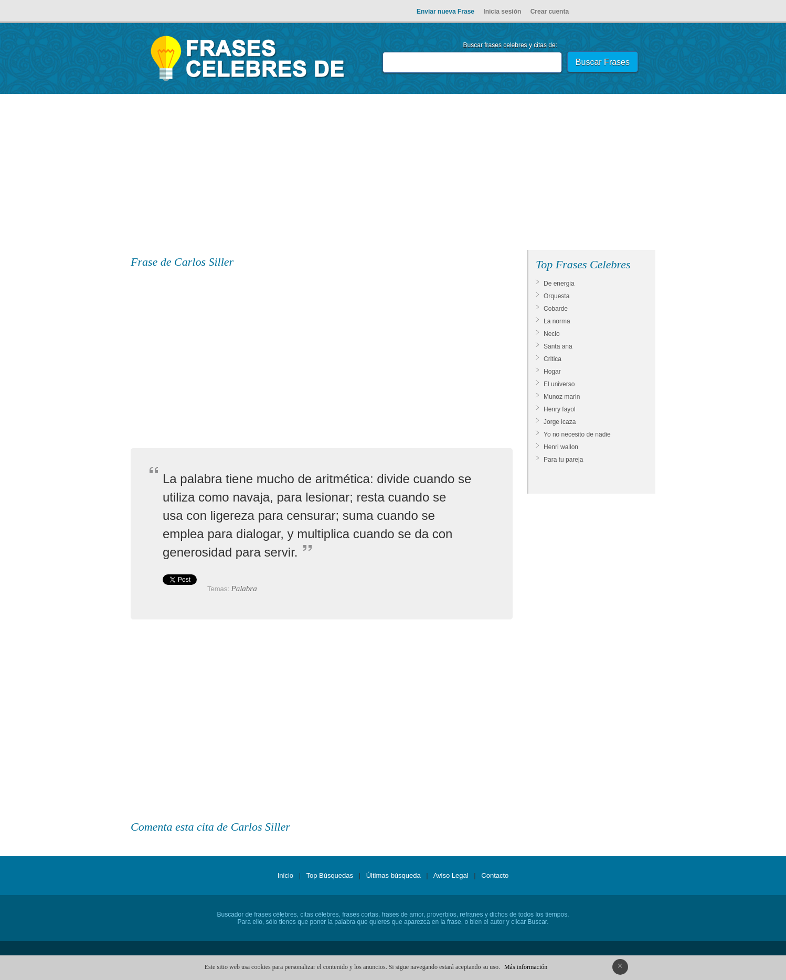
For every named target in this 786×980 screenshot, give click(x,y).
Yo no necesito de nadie (577, 434)
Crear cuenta (549, 11)
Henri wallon (561, 447)
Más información (525, 967)
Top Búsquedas (329, 875)
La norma (557, 321)
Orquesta (556, 296)
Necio (552, 333)
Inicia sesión (502, 11)
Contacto (494, 875)
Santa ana (558, 346)
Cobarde (556, 308)
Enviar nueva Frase (445, 11)
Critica (552, 359)
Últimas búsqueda (393, 875)
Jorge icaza (560, 422)
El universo (559, 384)
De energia (559, 283)
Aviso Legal (451, 875)
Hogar (552, 371)
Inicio (285, 875)
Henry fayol (560, 409)
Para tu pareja (563, 459)
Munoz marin (562, 396)
